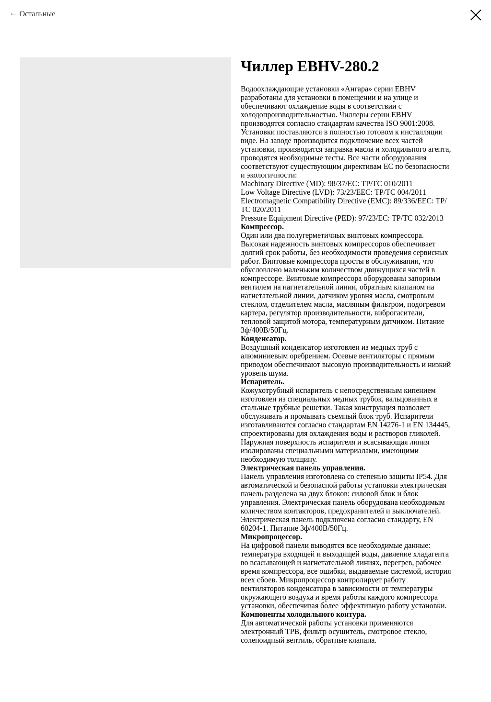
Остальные (37, 14)
